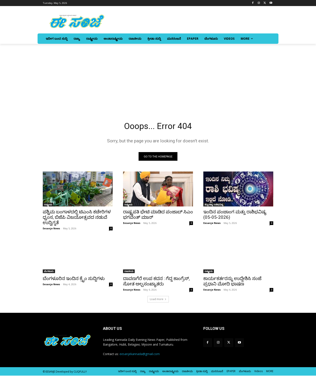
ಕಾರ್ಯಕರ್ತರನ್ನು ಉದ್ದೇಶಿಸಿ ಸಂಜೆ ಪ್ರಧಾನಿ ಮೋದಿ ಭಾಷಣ (232, 281)
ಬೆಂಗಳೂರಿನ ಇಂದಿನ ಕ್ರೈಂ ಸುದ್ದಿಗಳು (74, 279)
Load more (158, 299)
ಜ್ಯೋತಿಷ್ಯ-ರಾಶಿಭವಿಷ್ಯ (214, 204)
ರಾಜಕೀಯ (128, 271)
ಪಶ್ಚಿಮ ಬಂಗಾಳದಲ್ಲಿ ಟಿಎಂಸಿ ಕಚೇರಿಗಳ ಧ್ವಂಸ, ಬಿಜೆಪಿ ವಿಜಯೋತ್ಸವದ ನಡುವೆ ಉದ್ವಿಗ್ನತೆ (77, 218)
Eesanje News (51, 228)
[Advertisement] (158, 76)
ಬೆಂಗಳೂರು (49, 271)
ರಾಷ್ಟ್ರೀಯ (48, 204)
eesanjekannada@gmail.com (140, 354)
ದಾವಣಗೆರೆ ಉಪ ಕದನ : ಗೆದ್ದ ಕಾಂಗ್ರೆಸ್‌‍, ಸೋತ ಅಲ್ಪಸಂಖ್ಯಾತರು (156, 281)
